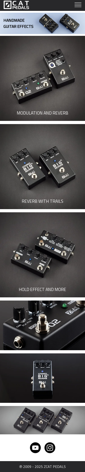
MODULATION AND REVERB (42, 113)
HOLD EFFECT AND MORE (42, 289)
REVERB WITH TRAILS (42, 201)
